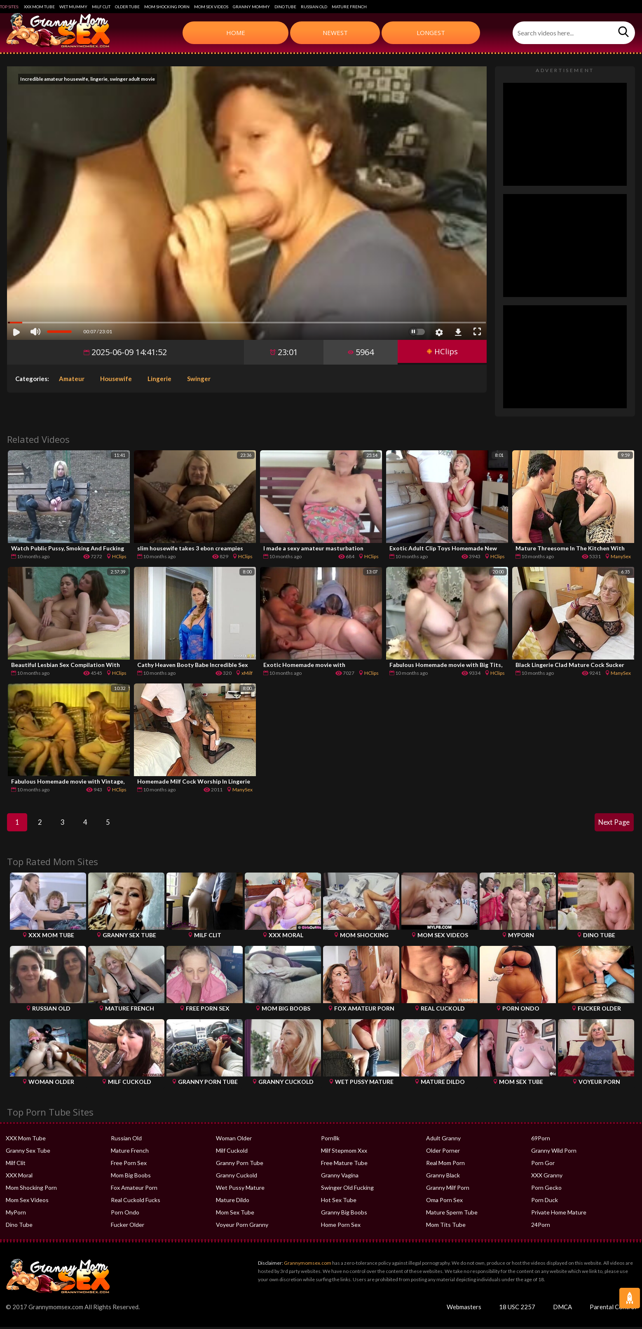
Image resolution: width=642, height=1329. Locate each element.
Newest (335, 32)
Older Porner (443, 1152)
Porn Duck (544, 1201)
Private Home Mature (558, 1214)
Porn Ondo (125, 1214)
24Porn (540, 1226)
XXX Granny (546, 1177)
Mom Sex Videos (211, 6)
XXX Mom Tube (39, 6)
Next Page (613, 823)
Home (235, 32)
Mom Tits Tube (446, 1226)
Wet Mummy (73, 6)
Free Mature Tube (344, 1164)
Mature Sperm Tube (452, 1214)
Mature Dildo (232, 1201)
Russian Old (314, 6)
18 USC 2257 (517, 1309)
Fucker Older (127, 1226)
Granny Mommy (251, 6)
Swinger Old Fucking (347, 1189)
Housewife (116, 378)
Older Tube (127, 6)
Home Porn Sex (341, 1226)
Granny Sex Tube (28, 1152)
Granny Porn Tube (239, 1164)
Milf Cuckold (232, 1152)
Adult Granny (443, 1140)
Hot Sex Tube (338, 1201)
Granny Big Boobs (344, 1214)
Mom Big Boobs (131, 1177)
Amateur (71, 378)
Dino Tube (285, 6)
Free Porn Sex (129, 1164)
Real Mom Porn (445, 1164)
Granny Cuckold (236, 1177)
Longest (431, 32)
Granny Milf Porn (447, 1189)
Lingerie (159, 378)
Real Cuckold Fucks (135, 1201)
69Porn (540, 1140)
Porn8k (330, 1140)
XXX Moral (19, 1177)
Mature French (349, 6)
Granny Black (443, 1177)
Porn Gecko (546, 1189)
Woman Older (234, 1140)
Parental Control (613, 1309)
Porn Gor (543, 1164)
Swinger (199, 378)
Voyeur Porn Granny (242, 1226)
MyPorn (16, 1214)
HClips (440, 352)
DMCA (562, 1309)
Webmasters (464, 1309)
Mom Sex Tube (235, 1214)
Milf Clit (101, 6)
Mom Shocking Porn (167, 6)
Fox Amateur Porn (134, 1189)
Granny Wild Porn (553, 1152)
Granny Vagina (339, 1177)
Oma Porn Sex (444, 1201)
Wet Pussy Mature (240, 1189)
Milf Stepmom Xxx (344, 1152)
